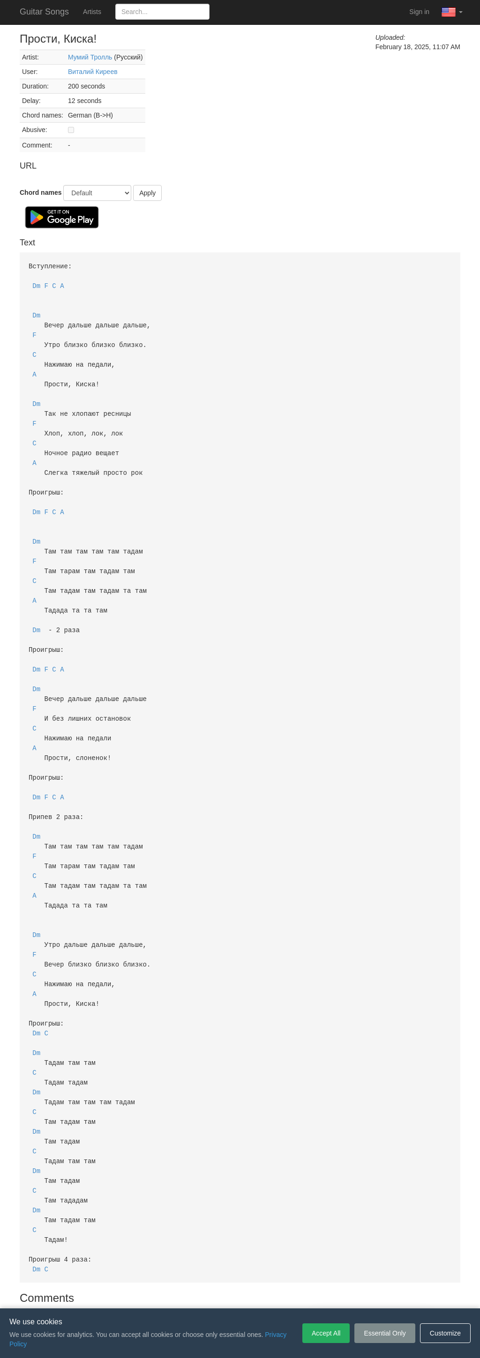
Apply (147, 193)
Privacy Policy (241, 1294)
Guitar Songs (44, 11)
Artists (92, 11)
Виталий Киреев (93, 71)
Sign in (419, 11)
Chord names (40, 192)
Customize (445, 1333)
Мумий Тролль (90, 57)
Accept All (326, 1333)
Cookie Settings (294, 1294)
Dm (36, 284)
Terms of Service (187, 1294)
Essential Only (384, 1333)
